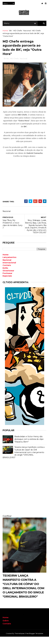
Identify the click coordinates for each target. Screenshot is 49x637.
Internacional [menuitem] (9, 263)
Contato (7, 624)
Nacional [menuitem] (7, 260)
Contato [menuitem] (7, 265)
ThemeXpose (19, 634)
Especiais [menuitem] (7, 276)
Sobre (6, 621)
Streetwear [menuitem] (8, 271)
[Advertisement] (24, 487)
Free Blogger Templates (34, 634)
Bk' (10, 31)
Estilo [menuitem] (5, 268)
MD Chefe (17, 31)
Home (5, 31)
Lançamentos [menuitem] (9, 257)
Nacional (27, 31)
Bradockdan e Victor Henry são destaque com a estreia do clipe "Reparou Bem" (29, 439)
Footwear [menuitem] (7, 273)
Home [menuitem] (5, 255)
